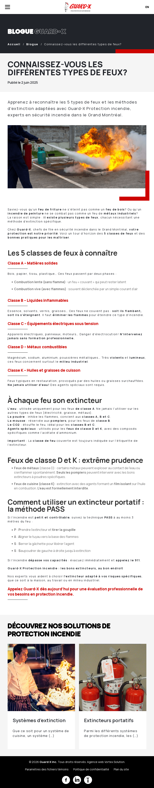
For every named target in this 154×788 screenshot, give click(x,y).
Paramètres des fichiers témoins (47, 769)
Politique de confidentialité (91, 769)
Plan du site (121, 769)
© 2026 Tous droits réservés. (57, 762)
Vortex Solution (114, 762)
